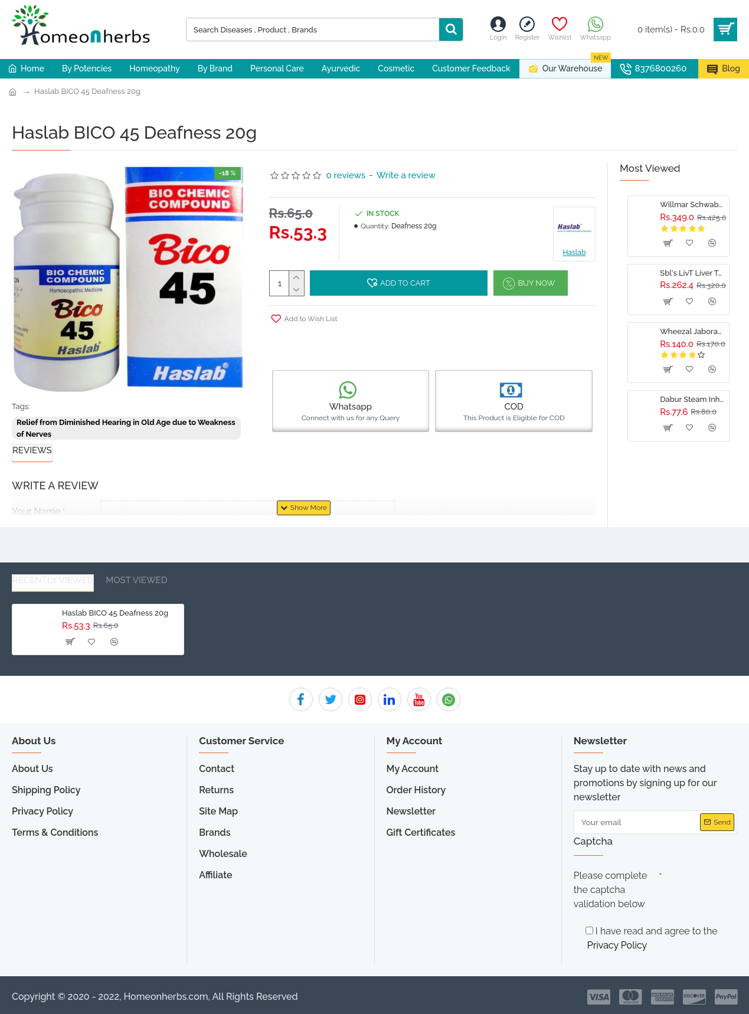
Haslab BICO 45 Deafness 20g (87, 91)
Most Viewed (136, 580)
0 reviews (346, 175)
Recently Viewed (52, 580)
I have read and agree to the (652, 939)
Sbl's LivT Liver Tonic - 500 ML (692, 273)
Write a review (406, 175)
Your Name (36, 511)
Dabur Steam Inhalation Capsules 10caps (692, 399)
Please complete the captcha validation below (610, 890)
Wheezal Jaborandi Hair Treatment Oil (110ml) (692, 331)
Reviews (32, 450)
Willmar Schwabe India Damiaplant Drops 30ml (692, 204)
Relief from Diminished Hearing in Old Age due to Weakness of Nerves (126, 428)
